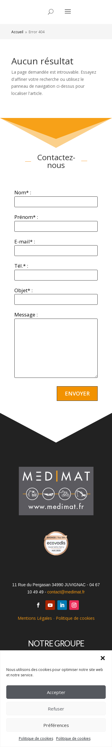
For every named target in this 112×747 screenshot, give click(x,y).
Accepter (56, 692)
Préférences (56, 725)
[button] (103, 658)
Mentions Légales (35, 618)
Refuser (56, 709)
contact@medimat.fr (66, 592)
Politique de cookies (36, 738)
